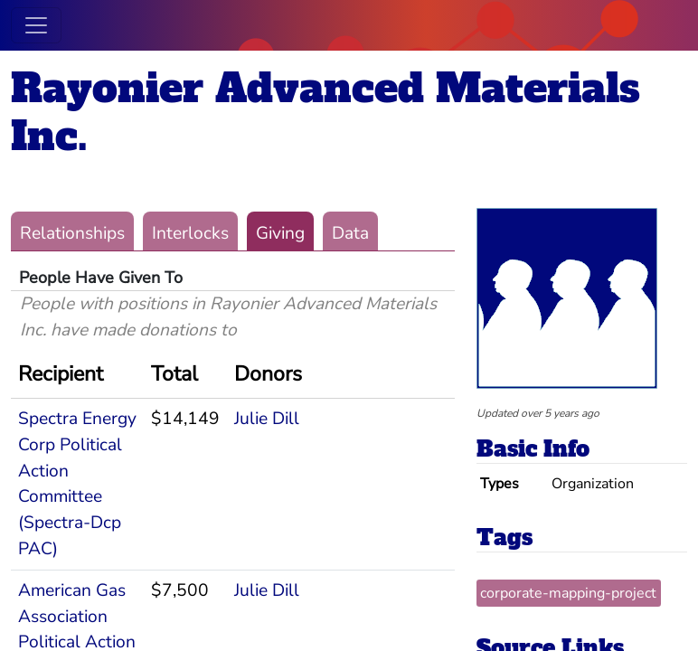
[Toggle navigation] (36, 25)
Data (350, 233)
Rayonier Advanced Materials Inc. (325, 112)
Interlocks (190, 233)
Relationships (72, 233)
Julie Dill (266, 418)
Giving (280, 233)
